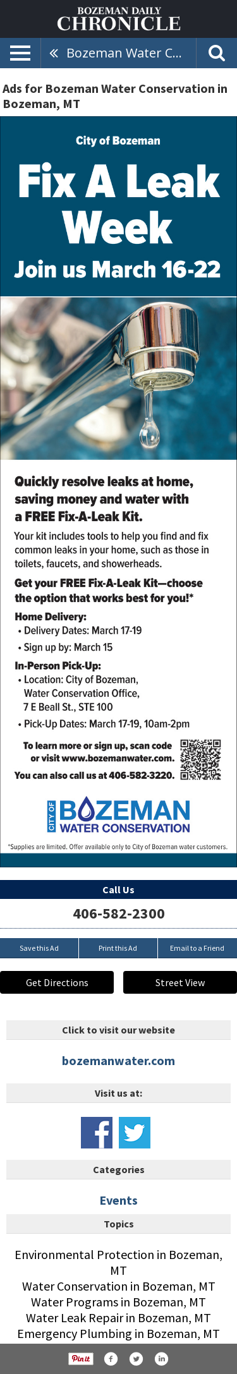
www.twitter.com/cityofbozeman (134, 1132)
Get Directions (57, 982)
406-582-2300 (119, 913)
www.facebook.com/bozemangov (96, 1132)
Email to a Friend (197, 948)
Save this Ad (39, 948)
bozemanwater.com (118, 1060)
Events (118, 1200)
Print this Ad (118, 948)
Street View (180, 982)
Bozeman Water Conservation (131, 52)
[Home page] (119, 18)
